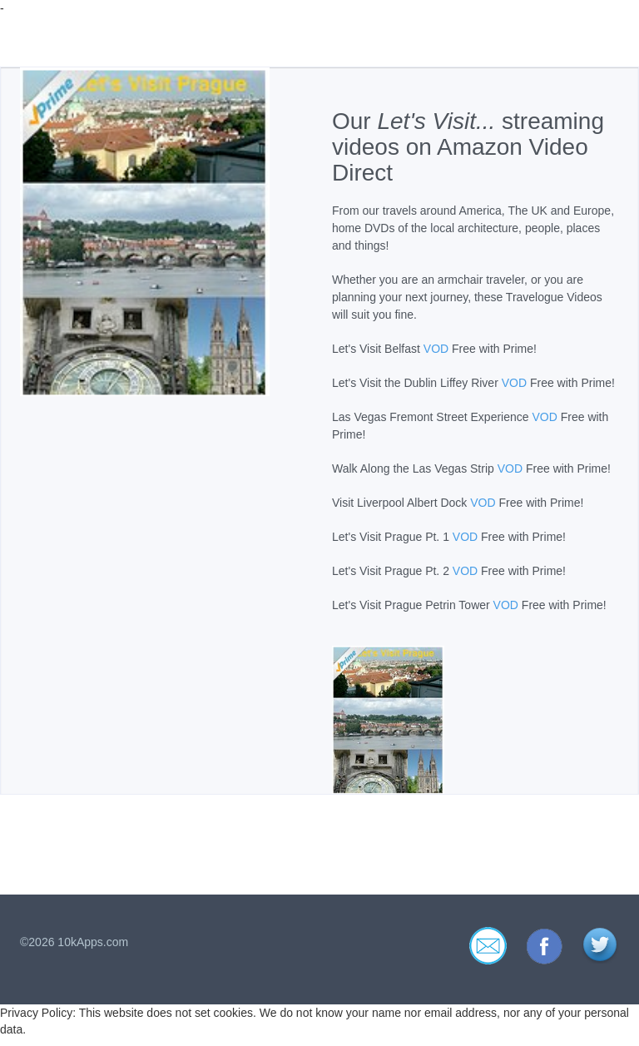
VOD (436, 348)
